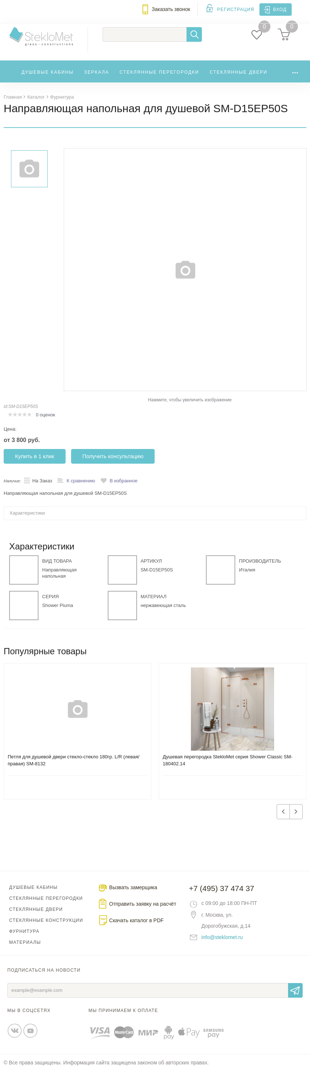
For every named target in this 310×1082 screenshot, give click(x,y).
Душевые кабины (48, 83)
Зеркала (96, 83)
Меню (9, 13)
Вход (280, 9)
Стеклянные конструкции (46, 931)
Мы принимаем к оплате (123, 1021)
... (295, 81)
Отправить (295, 1001)
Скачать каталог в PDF (136, 931)
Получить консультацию (113, 467)
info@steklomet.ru (222, 948)
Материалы (25, 953)
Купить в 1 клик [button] (34, 467)
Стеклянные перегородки (159, 83)
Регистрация (235, 9)
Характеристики (27, 524)
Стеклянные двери (238, 83)
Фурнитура (24, 942)
